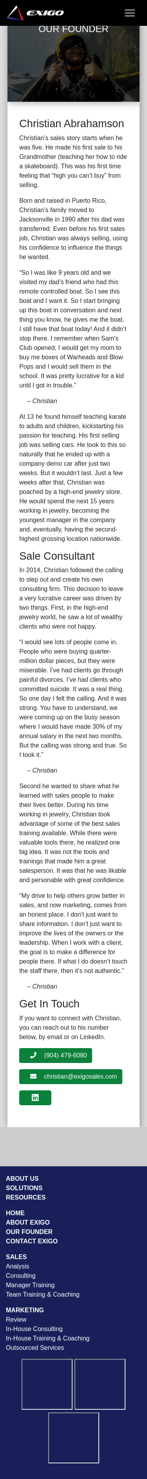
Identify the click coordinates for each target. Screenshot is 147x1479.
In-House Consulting (34, 1329)
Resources (25, 1197)
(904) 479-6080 (58, 1055)
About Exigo (28, 1222)
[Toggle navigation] (130, 13)
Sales (16, 1257)
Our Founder (29, 1232)
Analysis (17, 1266)
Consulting (21, 1275)
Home (15, 1213)
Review (16, 1319)
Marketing (25, 1310)
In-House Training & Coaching (47, 1338)
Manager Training (30, 1285)
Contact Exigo (32, 1241)
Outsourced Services (35, 1347)
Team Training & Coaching (43, 1294)
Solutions (24, 1188)
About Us (22, 1178)
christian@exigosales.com (73, 1076)
